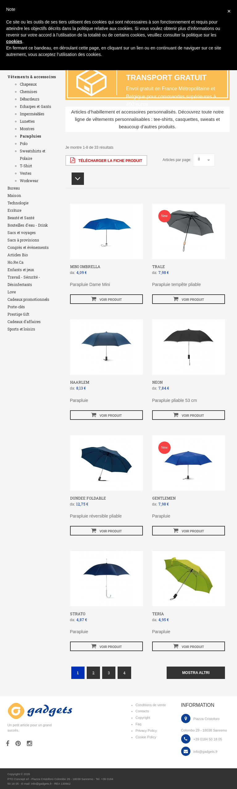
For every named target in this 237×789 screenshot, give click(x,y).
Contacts (142, 711)
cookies (14, 41)
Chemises (28, 91)
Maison (14, 195)
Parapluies (30, 136)
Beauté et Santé (20, 217)
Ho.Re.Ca (15, 262)
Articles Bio (17, 254)
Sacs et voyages (21, 232)
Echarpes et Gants (35, 106)
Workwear (29, 180)
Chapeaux (28, 84)
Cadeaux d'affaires (24, 321)
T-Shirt (26, 165)
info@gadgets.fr (205, 751)
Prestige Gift (18, 314)
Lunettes (27, 121)
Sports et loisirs (21, 328)
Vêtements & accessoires (31, 76)
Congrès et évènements (28, 247)
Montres (27, 128)
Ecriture (14, 210)
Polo (23, 143)
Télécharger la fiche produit (106, 160)
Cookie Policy (145, 737)
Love (11, 291)
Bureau (13, 188)
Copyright (142, 717)
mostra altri (196, 673)
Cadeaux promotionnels (28, 299)
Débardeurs (30, 98)
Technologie (17, 202)
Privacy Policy (146, 730)
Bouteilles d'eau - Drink (27, 225)
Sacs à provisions (23, 239)
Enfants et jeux (20, 269)
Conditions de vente (150, 705)
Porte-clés (16, 306)
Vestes (25, 173)
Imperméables (32, 113)
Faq (138, 724)
